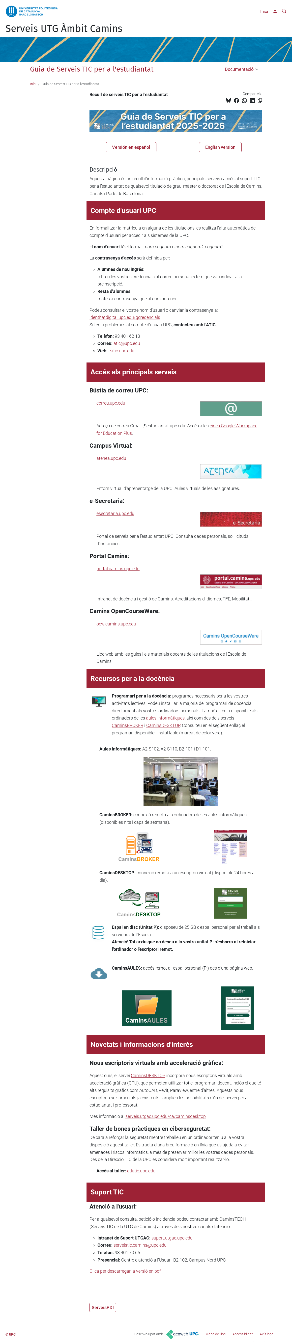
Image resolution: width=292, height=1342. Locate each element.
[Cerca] (284, 11)
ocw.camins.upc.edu (116, 623)
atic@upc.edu (127, 343)
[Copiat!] (260, 100)
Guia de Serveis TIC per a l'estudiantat (91, 69)
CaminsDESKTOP (163, 725)
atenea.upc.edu (111, 458)
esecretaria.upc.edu (115, 513)
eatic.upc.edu (121, 350)
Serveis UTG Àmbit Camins (63, 29)
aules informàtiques (165, 718)
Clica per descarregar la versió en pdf (125, 1271)
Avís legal (267, 1334)
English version (220, 147)
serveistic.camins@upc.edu (140, 1245)
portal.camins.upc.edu (118, 568)
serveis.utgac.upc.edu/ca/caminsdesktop (165, 1116)
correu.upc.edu (110, 403)
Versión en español (131, 147)
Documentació (239, 69)
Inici (264, 11)
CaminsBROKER (127, 725)
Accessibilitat (243, 1334)
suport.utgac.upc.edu (172, 1237)
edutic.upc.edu (141, 1170)
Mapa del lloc (215, 1334)
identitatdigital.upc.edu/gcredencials (124, 317)
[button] (258, 69)
